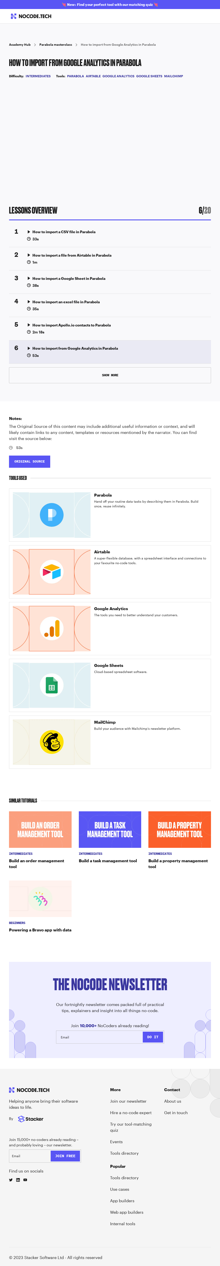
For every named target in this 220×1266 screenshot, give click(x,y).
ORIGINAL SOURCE (29, 461)
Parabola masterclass (55, 44)
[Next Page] (110, 375)
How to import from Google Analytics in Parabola (118, 44)
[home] (31, 16)
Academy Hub (20, 44)
